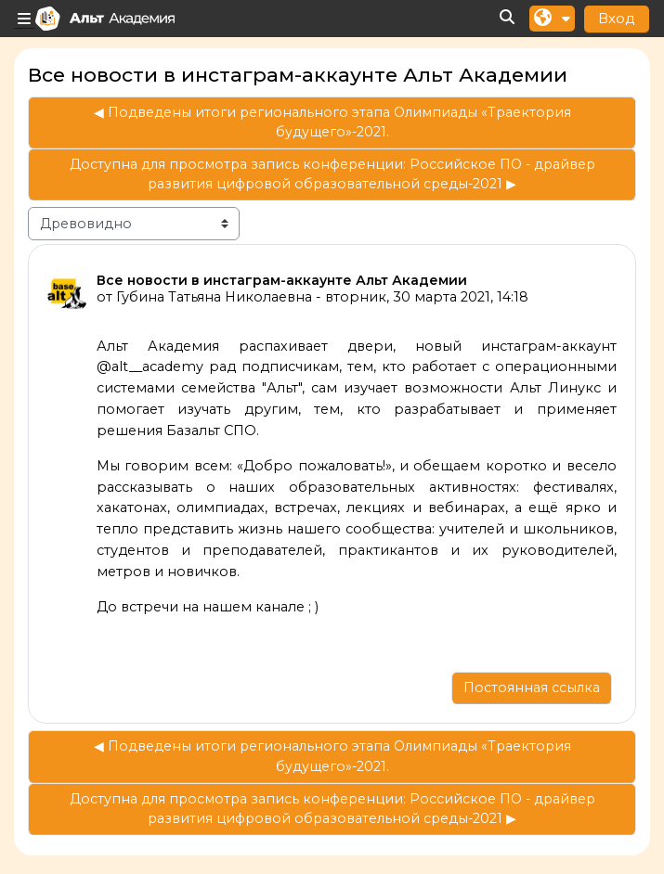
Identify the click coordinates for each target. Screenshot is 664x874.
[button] (508, 18)
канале (280, 606)
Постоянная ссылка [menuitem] (531, 687)
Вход (616, 18)
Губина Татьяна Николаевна (214, 297)
